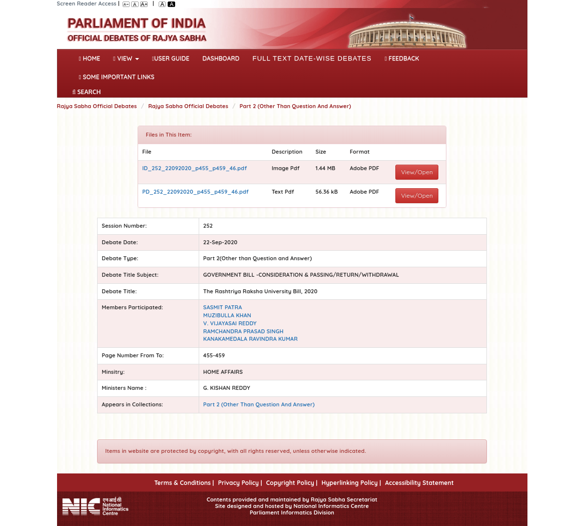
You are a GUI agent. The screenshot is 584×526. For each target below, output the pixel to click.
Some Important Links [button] (117, 77)
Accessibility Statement (419, 482)
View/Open (417, 172)
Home (92, 57)
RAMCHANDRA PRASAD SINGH (243, 331)
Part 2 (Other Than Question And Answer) (295, 106)
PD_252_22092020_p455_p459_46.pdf (195, 191)
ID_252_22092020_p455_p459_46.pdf (194, 168)
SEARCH (87, 92)
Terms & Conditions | (184, 482)
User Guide (171, 58)
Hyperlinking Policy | (351, 482)
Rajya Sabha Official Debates (97, 106)
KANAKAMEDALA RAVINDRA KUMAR (250, 338)
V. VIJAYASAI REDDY (230, 323)
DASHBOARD (220, 58)
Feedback (402, 58)
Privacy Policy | (240, 482)
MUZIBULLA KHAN (227, 315)
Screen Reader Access (87, 3)
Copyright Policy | (292, 482)
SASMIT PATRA (222, 307)
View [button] (126, 58)
